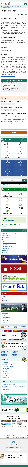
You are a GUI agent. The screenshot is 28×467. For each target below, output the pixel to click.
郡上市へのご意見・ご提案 (9, 384)
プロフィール (6, 322)
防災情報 (18, 6)
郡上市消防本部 (6, 300)
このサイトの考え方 (7, 435)
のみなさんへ (9, 335)
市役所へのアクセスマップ (14, 450)
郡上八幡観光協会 (15, 351)
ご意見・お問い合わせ (17, 119)
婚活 (9, 184)
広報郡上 (5, 245)
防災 (15, 6)
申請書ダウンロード (7, 246)
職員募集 (18, 184)
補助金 (3, 184)
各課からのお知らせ (7, 377)
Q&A (12, 224)
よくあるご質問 (6, 389)
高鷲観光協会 (4, 354)
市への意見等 (13, 184)
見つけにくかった (14, 110)
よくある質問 (18, 224)
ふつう (9, 110)
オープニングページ (4, 6)
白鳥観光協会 (14, 352)
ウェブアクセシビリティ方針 (7, 437)
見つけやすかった (4, 110)
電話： (14, 455)
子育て (7, 184)
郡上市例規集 (6, 248)
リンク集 (5, 252)
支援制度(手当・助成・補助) (9, 233)
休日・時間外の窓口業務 (8, 366)
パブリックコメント (7, 391)
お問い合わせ (6, 224)
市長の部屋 (5, 313)
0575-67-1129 (9, 86)
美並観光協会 (14, 354)
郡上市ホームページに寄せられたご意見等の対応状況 (14, 387)
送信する (14, 132)
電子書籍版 (11, 220)
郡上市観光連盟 (5, 351)
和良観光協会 (14, 355)
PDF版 (5, 220)
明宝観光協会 (4, 355)
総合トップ (9, 6)
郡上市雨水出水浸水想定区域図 (8, 76)
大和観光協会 (4, 352)
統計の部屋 (5, 373)
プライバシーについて (21, 435)
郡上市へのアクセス (7, 364)
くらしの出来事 (6, 235)
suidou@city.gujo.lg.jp (10, 90)
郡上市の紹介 (6, 362)
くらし (13, 6)
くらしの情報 (6, 237)
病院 (4, 239)
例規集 (4, 226)
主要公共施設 (6, 250)
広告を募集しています (15, 430)
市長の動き (5, 320)
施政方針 (5, 315)
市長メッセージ (6, 317)
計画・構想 (5, 370)
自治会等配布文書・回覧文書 (9, 243)
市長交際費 (5, 319)
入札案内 (5, 371)
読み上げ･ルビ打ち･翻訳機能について (21, 437)
